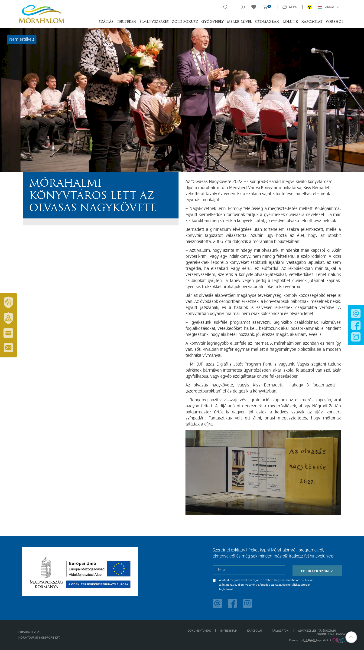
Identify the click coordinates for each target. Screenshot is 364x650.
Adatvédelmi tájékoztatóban (293, 584)
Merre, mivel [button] (239, 22)
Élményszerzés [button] (154, 22)
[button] (351, 637)
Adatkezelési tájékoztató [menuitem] (317, 630)
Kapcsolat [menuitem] (254, 630)
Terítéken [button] (126, 22)
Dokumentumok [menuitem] (199, 630)
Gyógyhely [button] (212, 22)
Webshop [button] (335, 22)
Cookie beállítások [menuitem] (331, 634)
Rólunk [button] (290, 22)
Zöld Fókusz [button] (185, 22)
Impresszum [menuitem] (228, 630)
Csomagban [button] (267, 22)
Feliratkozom (317, 571)
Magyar (328, 7)
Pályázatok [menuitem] (280, 630)
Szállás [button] (106, 22)
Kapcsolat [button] (311, 22)
